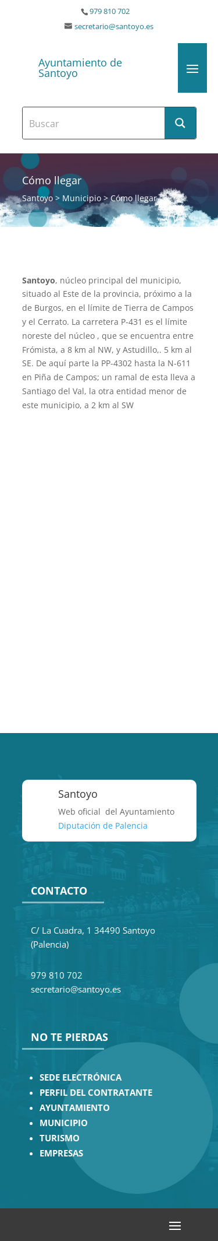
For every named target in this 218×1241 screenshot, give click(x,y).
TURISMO (60, 1138)
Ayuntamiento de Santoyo (80, 67)
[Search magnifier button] (180, 123)
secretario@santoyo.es (113, 26)
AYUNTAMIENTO (75, 1108)
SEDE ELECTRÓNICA (80, 1077)
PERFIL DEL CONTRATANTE (96, 1092)
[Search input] (94, 123)
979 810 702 (110, 11)
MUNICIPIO (64, 1123)
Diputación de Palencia (103, 825)
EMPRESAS (61, 1153)
